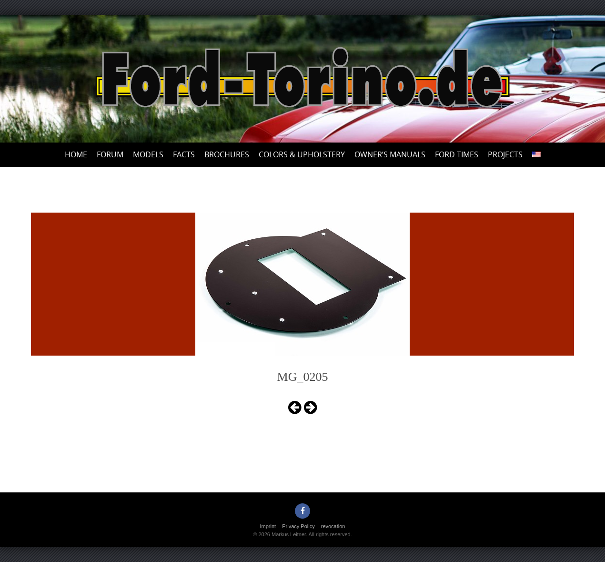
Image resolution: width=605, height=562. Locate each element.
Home (76, 154)
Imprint (268, 526)
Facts (184, 154)
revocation (333, 526)
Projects (505, 154)
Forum (110, 154)
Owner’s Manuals (389, 154)
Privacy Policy (298, 526)
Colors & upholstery (302, 154)
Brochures (226, 154)
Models (148, 154)
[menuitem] (536, 155)
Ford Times (456, 154)
